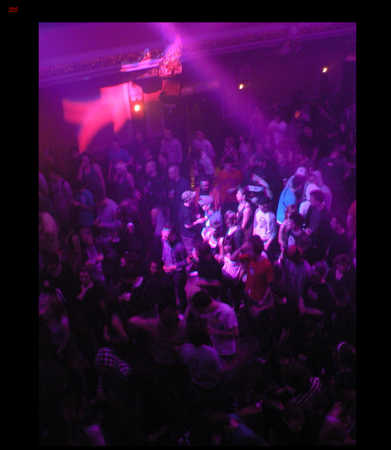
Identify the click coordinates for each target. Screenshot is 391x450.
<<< (13, 8)
